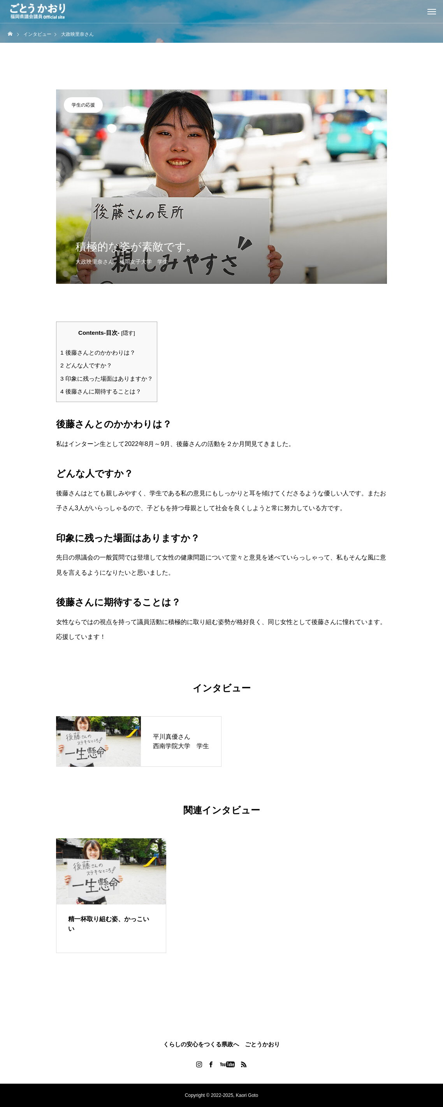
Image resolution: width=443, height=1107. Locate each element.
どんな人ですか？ (86, 365)
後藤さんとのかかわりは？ (97, 352)
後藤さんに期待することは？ (100, 391)
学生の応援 (83, 105)
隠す (128, 333)
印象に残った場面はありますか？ (106, 378)
